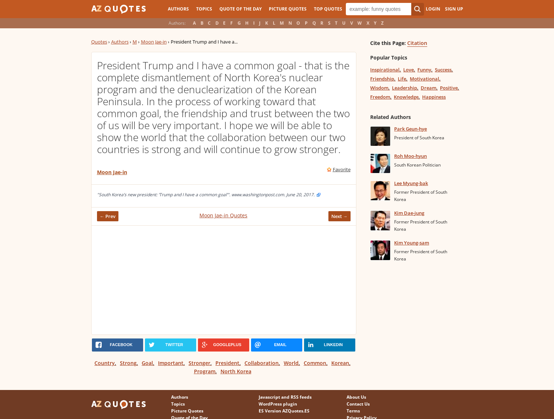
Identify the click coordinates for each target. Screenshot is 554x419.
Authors (178, 9)
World (291, 363)
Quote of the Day (240, 9)
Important (170, 363)
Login (433, 9)
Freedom (380, 97)
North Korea (236, 371)
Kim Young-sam (411, 242)
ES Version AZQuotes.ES (284, 411)
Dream (428, 88)
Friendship (382, 78)
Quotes (99, 41)
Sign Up (454, 9)
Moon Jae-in (154, 41)
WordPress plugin (278, 404)
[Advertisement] (224, 280)
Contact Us (358, 404)
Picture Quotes (288, 9)
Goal (147, 363)
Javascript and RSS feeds (285, 397)
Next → (339, 216)
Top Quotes (328, 9)
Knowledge (406, 97)
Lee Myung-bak (411, 183)
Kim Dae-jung (409, 213)
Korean (340, 363)
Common (315, 363)
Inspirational (385, 69)
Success (443, 69)
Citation (417, 43)
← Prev (108, 216)
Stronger (199, 363)
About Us (356, 397)
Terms (353, 411)
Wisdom (379, 88)
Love (408, 69)
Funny (424, 69)
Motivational (424, 78)
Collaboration (261, 363)
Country (104, 363)
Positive (449, 88)
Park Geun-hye (410, 129)
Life (402, 78)
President (227, 363)
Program (204, 371)
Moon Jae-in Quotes (223, 215)
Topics (204, 9)
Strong (128, 363)
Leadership (404, 88)
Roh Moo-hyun (410, 156)
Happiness (434, 97)
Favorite (342, 169)
